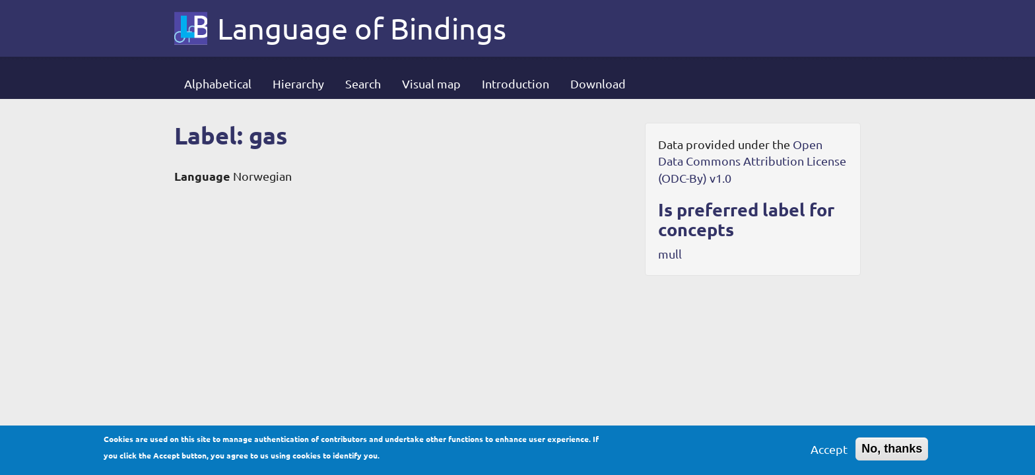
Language (202, 175)
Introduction (515, 83)
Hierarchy (298, 83)
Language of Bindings (361, 28)
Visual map (431, 83)
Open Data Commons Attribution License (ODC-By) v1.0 (752, 161)
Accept (829, 452)
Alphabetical (217, 83)
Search (363, 83)
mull (670, 254)
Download (598, 83)
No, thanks (891, 452)
